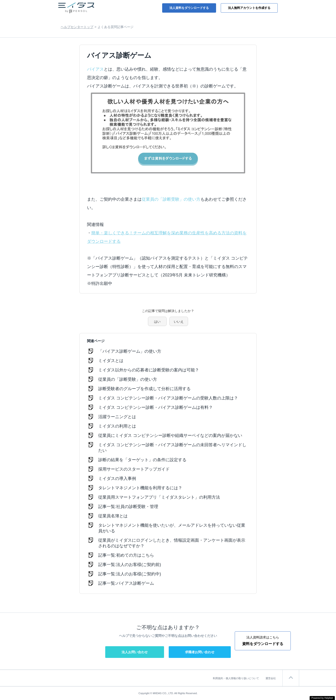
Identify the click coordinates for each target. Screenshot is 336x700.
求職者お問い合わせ (199, 652)
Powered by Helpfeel (322, 698)
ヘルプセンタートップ (77, 27)
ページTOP (290, 678)
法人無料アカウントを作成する (249, 8)
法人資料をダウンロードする (189, 8)
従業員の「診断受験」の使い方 (171, 199)
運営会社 (271, 678)
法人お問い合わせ (135, 652)
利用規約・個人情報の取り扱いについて (236, 678)
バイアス (95, 69)
